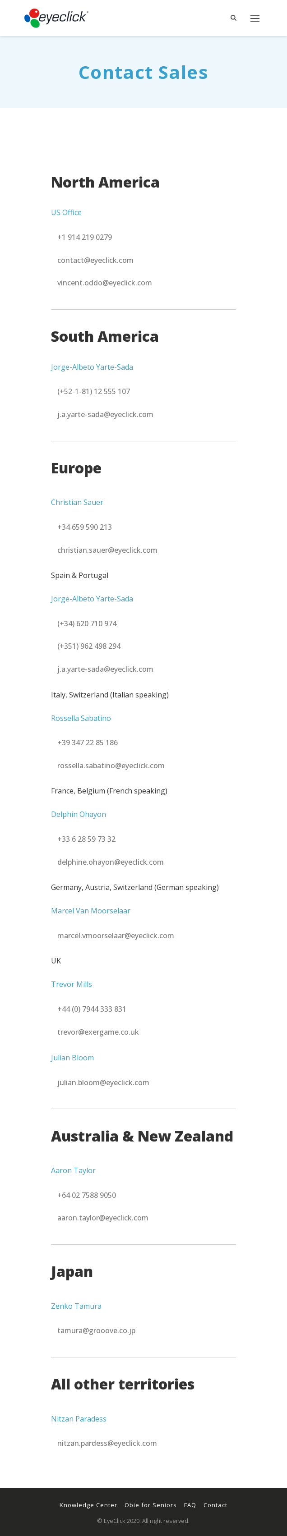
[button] (84, 237)
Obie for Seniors (151, 1505)
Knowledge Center (88, 1505)
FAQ (190, 1505)
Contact (215, 1505)
